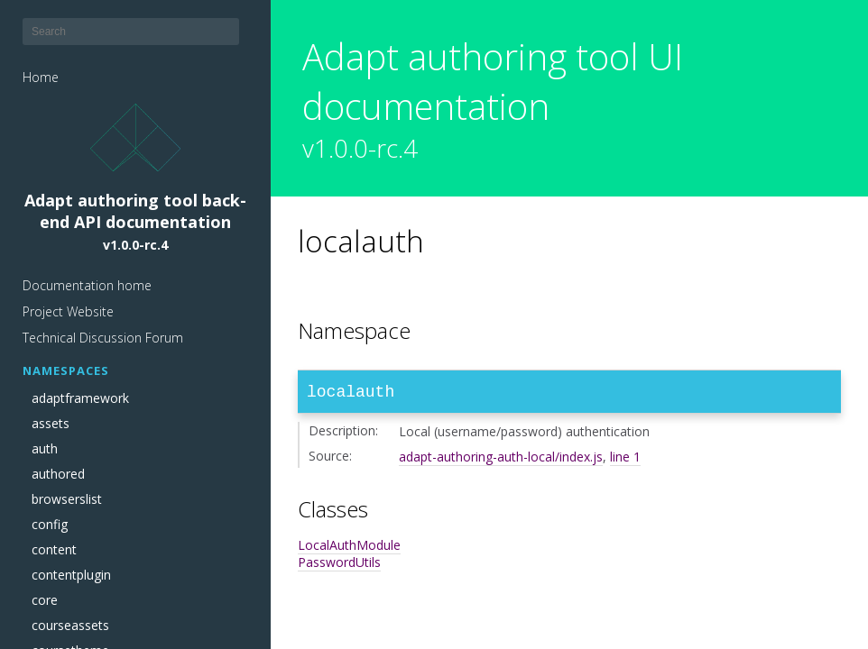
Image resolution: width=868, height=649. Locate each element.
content (54, 550)
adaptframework (80, 398)
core (45, 600)
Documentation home (87, 285)
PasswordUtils (339, 565)
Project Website (68, 311)
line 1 (625, 460)
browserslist (67, 499)
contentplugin (71, 575)
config (50, 524)
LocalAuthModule (349, 548)
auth (45, 449)
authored (58, 474)
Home (41, 77)
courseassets (70, 625)
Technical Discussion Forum (103, 337)
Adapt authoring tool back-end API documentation (135, 178)
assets (50, 424)
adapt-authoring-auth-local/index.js (501, 460)
